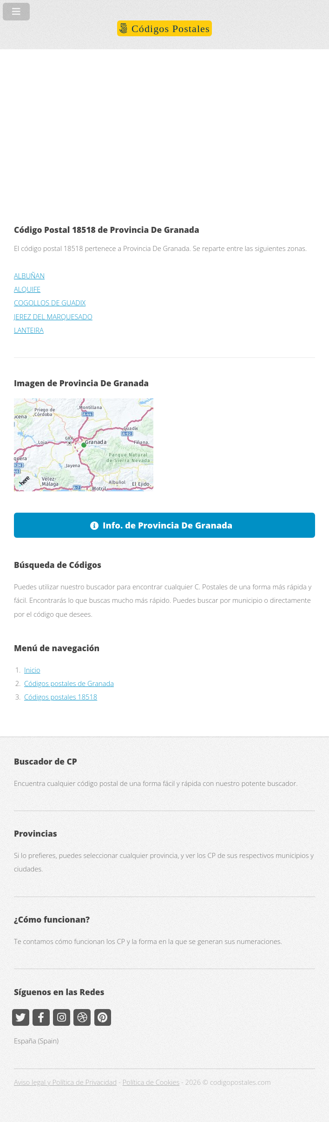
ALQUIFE (27, 289)
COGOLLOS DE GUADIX (50, 302)
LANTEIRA (29, 330)
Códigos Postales (169, 28)
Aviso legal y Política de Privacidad (65, 1082)
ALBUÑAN (29, 275)
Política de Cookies (151, 1082)
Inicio (32, 669)
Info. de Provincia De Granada (167, 525)
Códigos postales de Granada (69, 683)
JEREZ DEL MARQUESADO (53, 316)
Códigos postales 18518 (60, 696)
